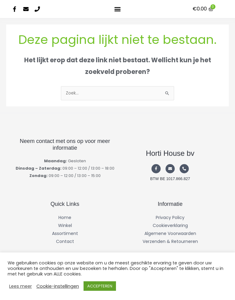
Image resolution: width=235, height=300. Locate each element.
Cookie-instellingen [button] (57, 286)
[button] (117, 9)
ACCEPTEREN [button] (99, 286)
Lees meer (20, 286)
